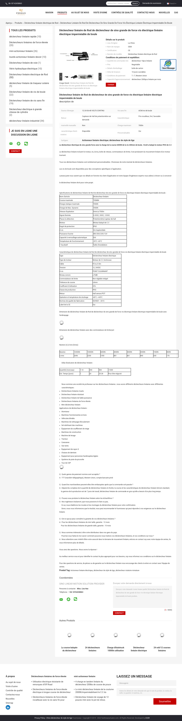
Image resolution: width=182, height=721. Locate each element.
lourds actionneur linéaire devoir (25, 57)
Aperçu (9, 23)
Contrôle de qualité (122, 12)
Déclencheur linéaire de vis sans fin (27, 100)
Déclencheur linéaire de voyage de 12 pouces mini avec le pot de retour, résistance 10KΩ (92, 699)
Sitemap (9, 703)
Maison (49, 12)
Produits (62, 12)
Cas (176, 12)
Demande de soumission (151, 3)
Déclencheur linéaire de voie (23, 62)
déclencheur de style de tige (104, 570)
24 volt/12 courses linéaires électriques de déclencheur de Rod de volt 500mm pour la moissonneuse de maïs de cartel (162, 649)
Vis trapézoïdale (99, 230)
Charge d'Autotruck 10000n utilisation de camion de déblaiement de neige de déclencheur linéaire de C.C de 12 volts (115, 649)
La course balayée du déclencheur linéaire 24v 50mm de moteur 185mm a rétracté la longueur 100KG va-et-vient (69, 649)
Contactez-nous (146, 12)
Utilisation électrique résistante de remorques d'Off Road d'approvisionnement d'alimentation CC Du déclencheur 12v (52, 683)
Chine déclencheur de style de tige (59, 718)
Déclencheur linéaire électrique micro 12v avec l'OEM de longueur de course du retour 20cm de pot (138, 649)
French (173, 3)
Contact (111, 85)
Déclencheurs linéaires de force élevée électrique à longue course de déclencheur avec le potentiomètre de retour (52, 691)
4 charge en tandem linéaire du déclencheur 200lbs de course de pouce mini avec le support (93, 683)
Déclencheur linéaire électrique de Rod (41, 23)
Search (135, 3)
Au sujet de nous (80, 12)
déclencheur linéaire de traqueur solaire (29, 83)
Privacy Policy (40, 718)
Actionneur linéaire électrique (82, 570)
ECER (147, 718)
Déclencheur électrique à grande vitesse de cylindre (25, 110)
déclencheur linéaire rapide (22, 36)
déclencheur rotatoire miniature (127, 570)
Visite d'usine (100, 12)
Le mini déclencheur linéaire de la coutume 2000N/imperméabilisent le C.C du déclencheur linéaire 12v (94, 691)
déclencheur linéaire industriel (24, 120)
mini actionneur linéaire (21, 51)
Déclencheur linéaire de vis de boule (27, 92)
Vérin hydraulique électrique (23, 68)
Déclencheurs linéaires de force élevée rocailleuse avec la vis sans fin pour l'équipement (50, 699)
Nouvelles (164, 12)
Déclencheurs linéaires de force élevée (28, 42)
